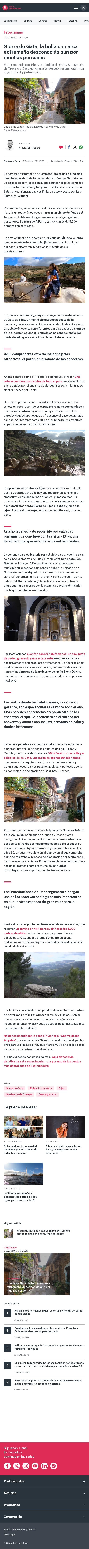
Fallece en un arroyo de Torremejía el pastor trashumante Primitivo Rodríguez (49, 1347)
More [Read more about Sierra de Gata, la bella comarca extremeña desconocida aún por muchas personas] (44, 1234)
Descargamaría (47, 1094)
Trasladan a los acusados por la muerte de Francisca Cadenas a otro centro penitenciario (46, 1330)
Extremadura (10, 21)
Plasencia (72, 21)
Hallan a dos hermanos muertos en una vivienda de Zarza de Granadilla (48, 1312)
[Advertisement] (44, 1420)
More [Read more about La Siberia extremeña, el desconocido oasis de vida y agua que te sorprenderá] (23, 1182)
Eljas (62, 1088)
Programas (13, 32)
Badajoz (28, 21)
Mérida (57, 21)
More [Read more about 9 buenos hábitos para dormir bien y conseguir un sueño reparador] (65, 1135)
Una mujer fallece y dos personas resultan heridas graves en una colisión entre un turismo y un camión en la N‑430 (49, 1365)
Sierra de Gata (14, 1088)
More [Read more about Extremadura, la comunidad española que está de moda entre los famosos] (23, 1135)
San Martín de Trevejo (19, 1094)
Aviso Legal (9, 1534)
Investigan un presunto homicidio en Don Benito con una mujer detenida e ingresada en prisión (47, 1382)
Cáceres (43, 21)
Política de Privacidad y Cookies (20, 1529)
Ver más (37, 1270)
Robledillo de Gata (41, 1088)
